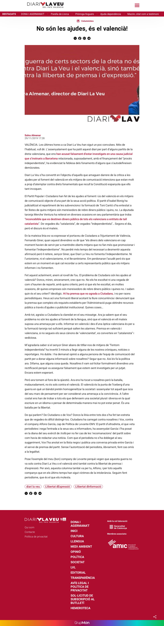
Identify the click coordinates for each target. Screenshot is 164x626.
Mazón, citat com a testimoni (143, 14)
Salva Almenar (33, 135)
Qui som (29, 527)
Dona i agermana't (80, 524)
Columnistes (87, 21)
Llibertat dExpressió (57, 486)
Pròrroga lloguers (84, 14)
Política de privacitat (36, 536)
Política (77, 557)
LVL (73, 567)
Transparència (83, 578)
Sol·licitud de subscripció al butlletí (83, 599)
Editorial (78, 572)
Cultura (77, 536)
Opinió (76, 552)
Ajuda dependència (110, 14)
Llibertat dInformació (88, 486)
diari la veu (33, 486)
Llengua (77, 541)
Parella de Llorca (60, 14)
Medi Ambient (81, 546)
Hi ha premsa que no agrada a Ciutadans (88, 293)
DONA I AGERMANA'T (32, 14)
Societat (78, 562)
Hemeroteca (80, 608)
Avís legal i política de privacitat (80, 586)
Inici (74, 531)
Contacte (30, 531)
